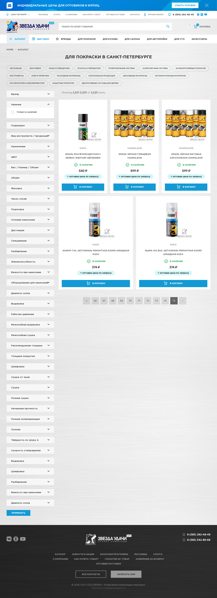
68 (112, 301)
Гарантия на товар (117, 559)
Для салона (132, 39)
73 (156, 301)
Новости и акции (83, 554)
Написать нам (126, 574)
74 (165, 301)
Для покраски (87, 39)
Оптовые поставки (115, 14)
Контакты (135, 14)
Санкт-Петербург (19, 14)
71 (139, 301)
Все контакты (91, 574)
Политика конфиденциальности (108, 588)
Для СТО (179, 39)
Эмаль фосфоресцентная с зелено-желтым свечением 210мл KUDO (83, 158)
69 (121, 301)
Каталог (20, 39)
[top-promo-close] (206, 5)
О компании (71, 14)
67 (104, 301)
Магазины (43, 14)
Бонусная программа (114, 554)
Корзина (203, 26)
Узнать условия (185, 5)
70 (130, 301)
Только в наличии (27, 112)
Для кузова (110, 39)
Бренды (66, 39)
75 (174, 301)
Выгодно (43, 39)
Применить (18, 513)
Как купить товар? (92, 14)
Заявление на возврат (150, 559)
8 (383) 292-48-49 (183, 14)
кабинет (156, 14)
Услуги (56, 14)
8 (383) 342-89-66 (198, 539)
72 (147, 301)
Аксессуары (199, 39)
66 (95, 301)
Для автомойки (157, 39)
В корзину (85, 187)
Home (10, 49)
